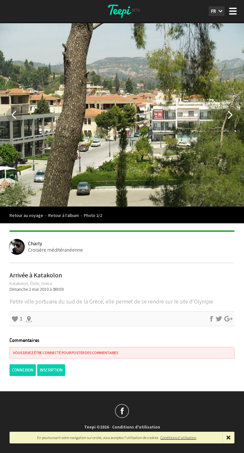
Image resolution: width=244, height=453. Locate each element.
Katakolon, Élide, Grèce (31, 283)
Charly (35, 243)
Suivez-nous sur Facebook (122, 411)
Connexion (22, 370)
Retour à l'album (63, 215)
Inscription (51, 370)
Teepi (122, 11)
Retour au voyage (26, 215)
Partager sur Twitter (219, 319)
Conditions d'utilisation (136, 427)
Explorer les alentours (29, 319)
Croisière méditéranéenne (55, 250)
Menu (233, 11)
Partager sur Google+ (228, 319)
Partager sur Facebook (211, 319)
